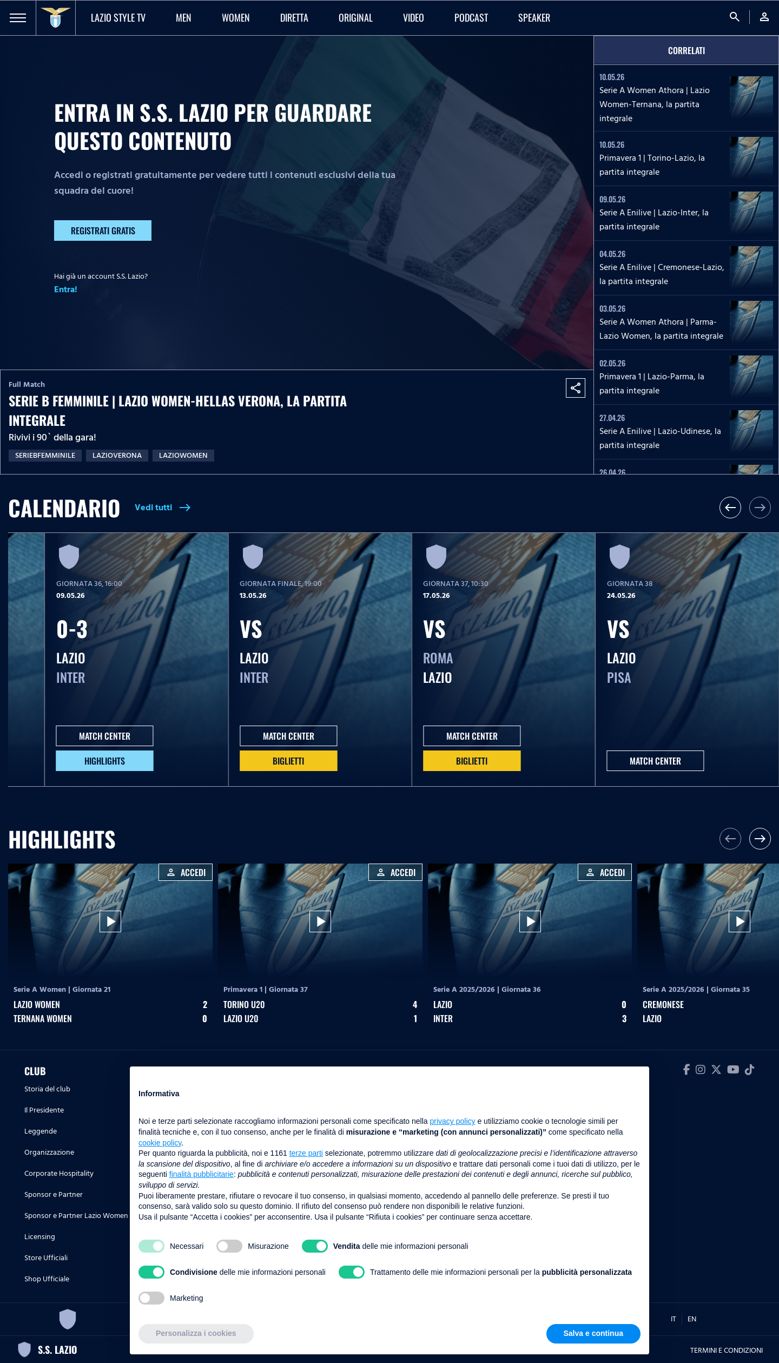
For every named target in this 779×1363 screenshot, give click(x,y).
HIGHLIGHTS (104, 760)
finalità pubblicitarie (201, 1174)
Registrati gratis (103, 230)
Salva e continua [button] (593, 1333)
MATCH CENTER (104, 735)
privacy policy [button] (453, 1121)
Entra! (65, 289)
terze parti (306, 1153)
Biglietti (288, 760)
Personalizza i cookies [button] (196, 1333)
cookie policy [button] (159, 1142)
